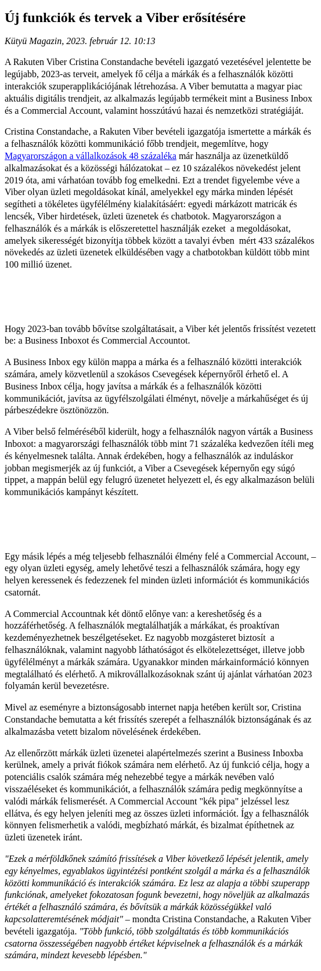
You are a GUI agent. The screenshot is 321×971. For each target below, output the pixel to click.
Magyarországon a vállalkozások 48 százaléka (90, 156)
